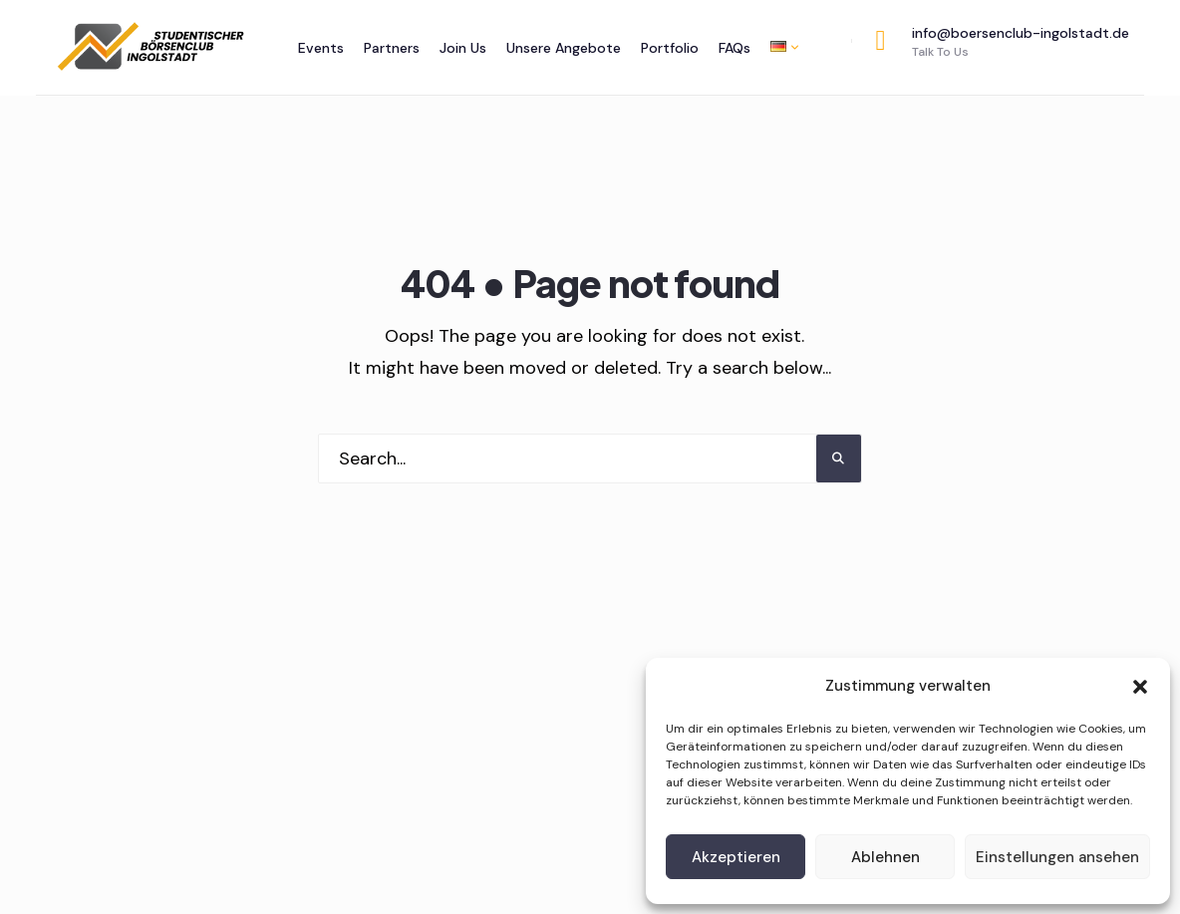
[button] (1140, 687)
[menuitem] (779, 46)
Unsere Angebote (563, 48)
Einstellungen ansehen (1057, 857)
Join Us (463, 48)
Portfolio (670, 48)
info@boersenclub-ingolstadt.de (1002, 42)
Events (321, 48)
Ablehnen (885, 857)
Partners (392, 48)
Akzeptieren (736, 857)
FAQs (734, 48)
